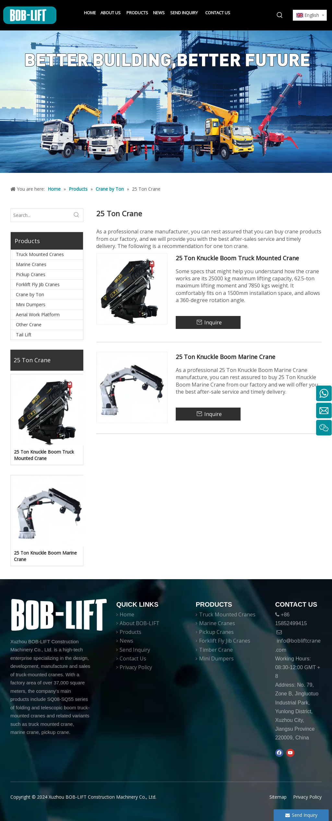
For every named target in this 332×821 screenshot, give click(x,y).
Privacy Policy (136, 667)
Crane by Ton (30, 294)
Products (130, 631)
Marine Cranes (31, 264)
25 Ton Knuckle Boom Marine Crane (45, 556)
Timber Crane (216, 649)
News (126, 640)
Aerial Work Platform (38, 314)
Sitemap (278, 797)
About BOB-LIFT (140, 623)
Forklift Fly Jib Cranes (38, 284)
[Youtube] (290, 753)
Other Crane (29, 324)
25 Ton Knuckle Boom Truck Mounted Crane (44, 455)
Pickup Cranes (30, 274)
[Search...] (40, 215)
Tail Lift (23, 335)
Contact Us (133, 658)
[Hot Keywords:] (279, 15)
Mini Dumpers (30, 304)
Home (127, 614)
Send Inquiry (135, 649)
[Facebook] (279, 753)
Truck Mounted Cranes (40, 254)
